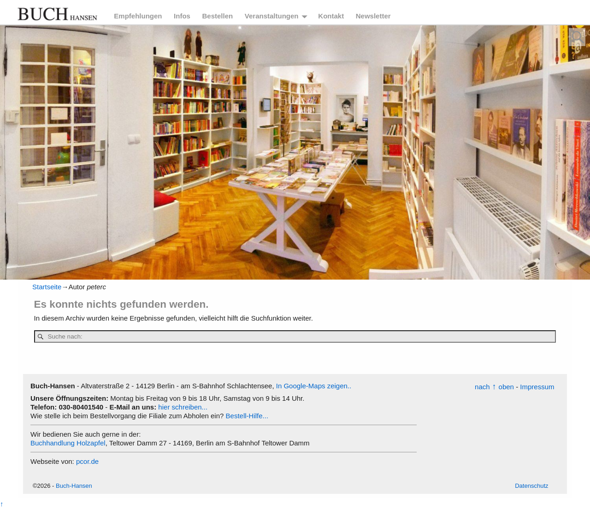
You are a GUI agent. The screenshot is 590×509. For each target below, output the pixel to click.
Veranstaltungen (272, 16)
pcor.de (87, 461)
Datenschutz (531, 485)
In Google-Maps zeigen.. (313, 386)
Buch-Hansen (74, 485)
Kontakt (331, 16)
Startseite (46, 287)
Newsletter (373, 16)
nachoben (494, 387)
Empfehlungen (138, 16)
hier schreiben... (182, 407)
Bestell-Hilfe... (247, 416)
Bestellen (217, 16)
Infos (182, 16)
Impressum (537, 387)
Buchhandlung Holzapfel (68, 443)
